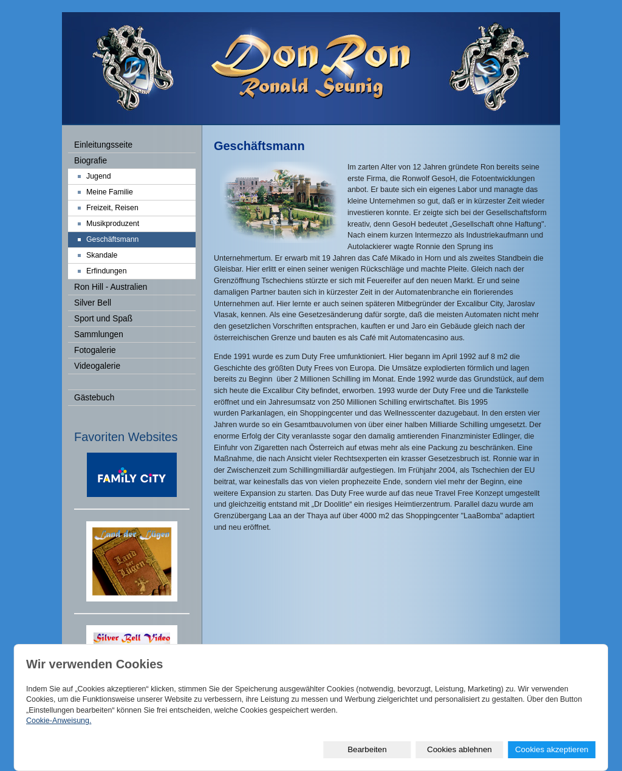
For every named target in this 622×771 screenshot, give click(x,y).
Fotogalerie (95, 350)
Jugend (98, 176)
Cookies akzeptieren (552, 749)
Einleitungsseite (103, 144)
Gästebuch (94, 397)
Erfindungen (106, 271)
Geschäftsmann (112, 239)
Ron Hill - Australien (110, 287)
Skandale (101, 255)
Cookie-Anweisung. (58, 720)
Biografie (90, 160)
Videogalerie (97, 366)
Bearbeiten (366, 749)
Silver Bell (92, 302)
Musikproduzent (112, 223)
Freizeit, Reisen (112, 208)
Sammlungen (98, 334)
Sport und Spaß (103, 318)
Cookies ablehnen (459, 749)
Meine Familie (109, 192)
